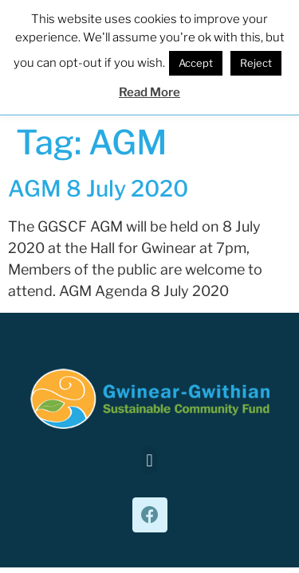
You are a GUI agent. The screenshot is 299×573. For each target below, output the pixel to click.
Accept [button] (196, 63)
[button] (149, 460)
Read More (149, 92)
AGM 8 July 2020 (98, 188)
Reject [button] (256, 63)
